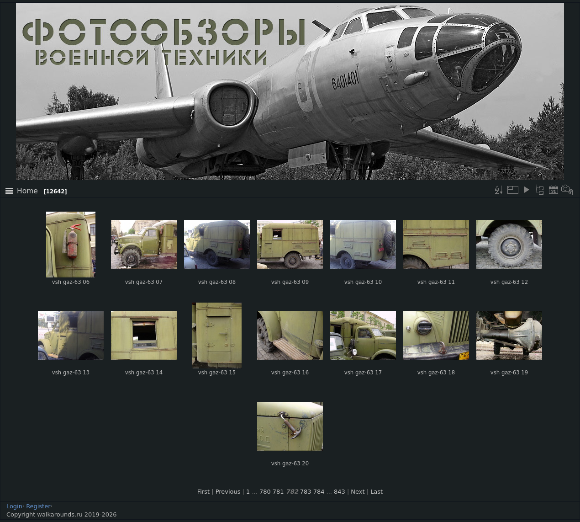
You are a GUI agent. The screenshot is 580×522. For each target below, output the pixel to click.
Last (376, 491)
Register (38, 506)
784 (319, 491)
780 (265, 491)
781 (278, 491)
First (203, 491)
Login (14, 506)
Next (357, 491)
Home (27, 191)
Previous (228, 491)
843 (339, 491)
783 (305, 491)
